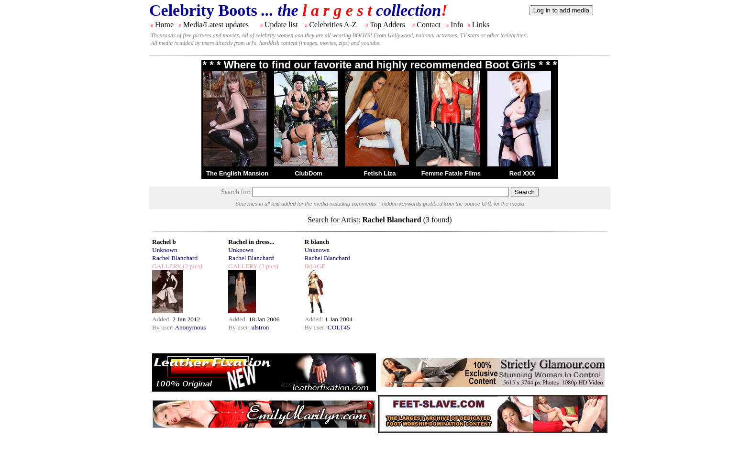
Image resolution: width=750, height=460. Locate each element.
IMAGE (315, 266)
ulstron (260, 327)
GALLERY (166, 266)
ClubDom (308, 173)
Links (480, 25)
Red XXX (522, 173)
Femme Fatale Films (451, 173)
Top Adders (387, 25)
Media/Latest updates (216, 25)
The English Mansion (237, 173)
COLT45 (339, 327)
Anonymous (190, 327)
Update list (281, 25)
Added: (162, 319)
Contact (429, 25)
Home (164, 25)
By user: (163, 327)
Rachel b (164, 241)
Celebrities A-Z (332, 25)
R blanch (317, 241)
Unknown (164, 249)
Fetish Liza (380, 173)
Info (457, 25)
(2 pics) (191, 266)
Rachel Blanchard (175, 258)
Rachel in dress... (251, 241)
